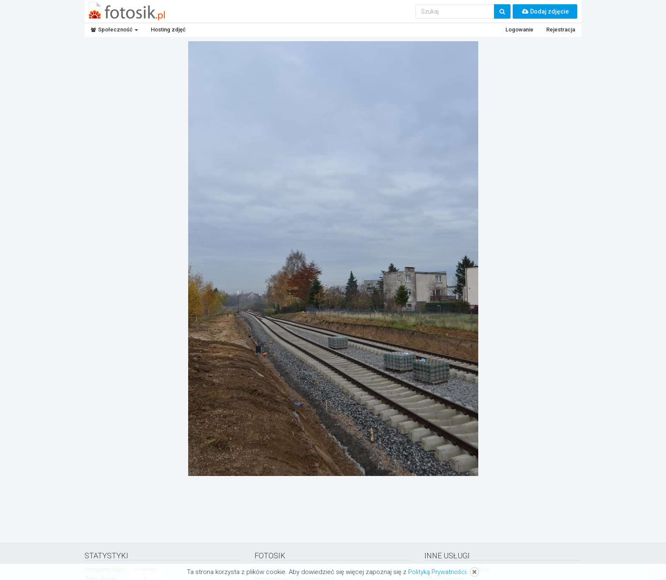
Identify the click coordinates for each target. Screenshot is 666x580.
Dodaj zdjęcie (545, 11)
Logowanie (519, 29)
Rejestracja (560, 29)
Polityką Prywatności (437, 572)
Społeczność (114, 29)
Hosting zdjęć (168, 29)
